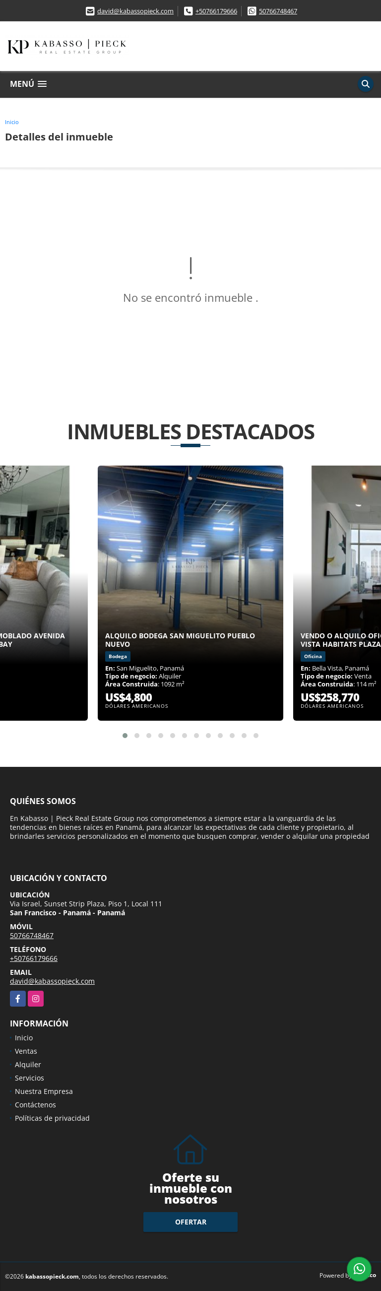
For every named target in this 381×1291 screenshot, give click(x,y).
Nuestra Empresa (44, 1091)
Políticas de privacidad (52, 1118)
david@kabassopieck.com (135, 10)
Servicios (29, 1078)
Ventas (26, 1051)
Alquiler (28, 1064)
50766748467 (278, 10)
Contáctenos (35, 1104)
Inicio (12, 122)
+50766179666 (216, 10)
